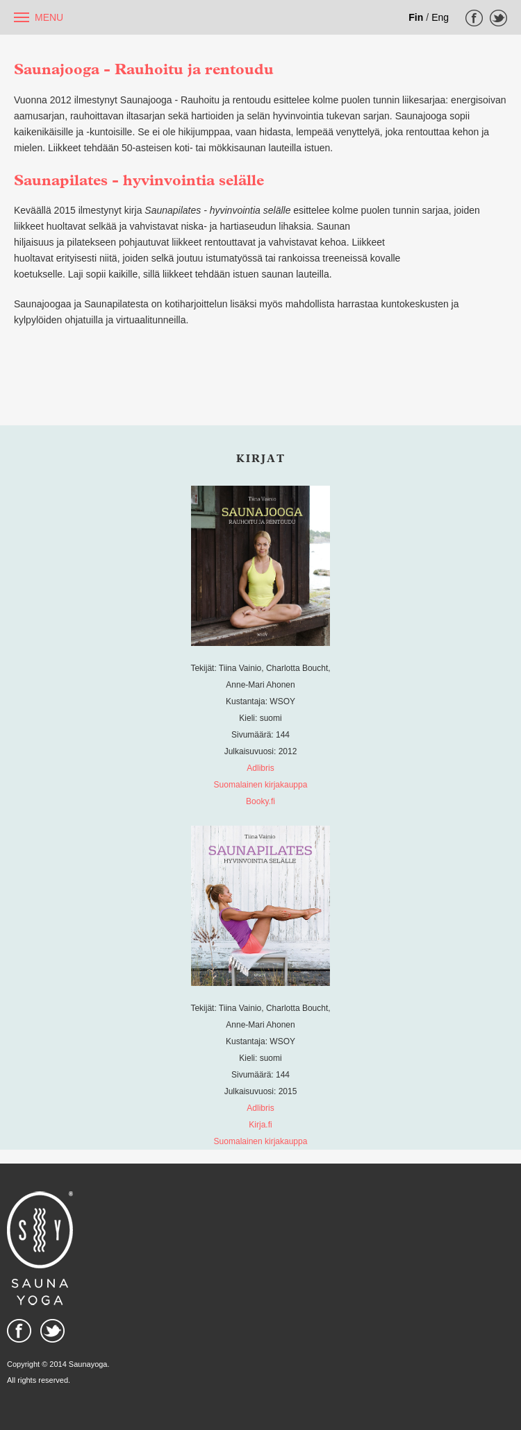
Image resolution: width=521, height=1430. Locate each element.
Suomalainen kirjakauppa (261, 785)
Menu (49, 17)
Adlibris (260, 768)
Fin (415, 17)
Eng (440, 17)
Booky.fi (260, 801)
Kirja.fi (260, 1125)
